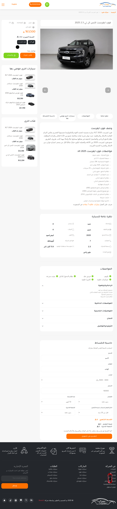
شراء (114, 478)
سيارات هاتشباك (52, 481)
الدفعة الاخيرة (70, 408)
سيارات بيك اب (52, 472)
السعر (110, 386)
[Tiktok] (10, 500)
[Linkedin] (31, 500)
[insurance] (95, 413)
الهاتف (110, 364)
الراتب (110, 375)
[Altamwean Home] (107, 4)
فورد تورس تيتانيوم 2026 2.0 (14, 94)
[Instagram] (21, 500)
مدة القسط (71, 397)
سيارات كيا (83, 475)
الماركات (113, 469)
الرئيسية (113, 12)
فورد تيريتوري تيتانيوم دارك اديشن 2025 (15, 104)
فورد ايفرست (22, 42)
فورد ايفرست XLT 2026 (13, 75)
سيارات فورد (104, 12)
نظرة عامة (104, 116)
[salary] (76, 380)
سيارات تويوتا (82, 469)
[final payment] (58, 413)
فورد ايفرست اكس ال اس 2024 (14, 147)
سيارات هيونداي (81, 481)
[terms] (58, 402)
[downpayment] (95, 402)
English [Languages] (14, 4)
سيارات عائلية (53, 469)
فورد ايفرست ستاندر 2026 (15, 85)
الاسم (110, 353)
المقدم (110, 397)
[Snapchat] (4, 500)
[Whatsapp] (47, 4)
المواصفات (86, 116)
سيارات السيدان (52, 475)
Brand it (41, 500)
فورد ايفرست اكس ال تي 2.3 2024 (15, 156)
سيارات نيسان (81, 478)
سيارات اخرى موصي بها (67, 117)
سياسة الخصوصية (110, 484)
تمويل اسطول (111, 487)
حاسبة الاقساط (49, 116)
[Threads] (15, 500)
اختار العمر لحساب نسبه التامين (101, 408)
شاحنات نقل (53, 478)
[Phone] (35, 4)
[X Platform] (26, 500)
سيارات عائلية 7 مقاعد (91, 204)
